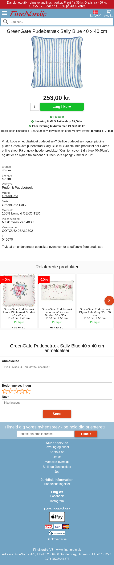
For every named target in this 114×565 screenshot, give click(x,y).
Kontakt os (57, 452)
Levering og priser (57, 447)
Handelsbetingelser (57, 484)
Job (57, 471)
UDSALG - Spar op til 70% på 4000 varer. (57, 6)
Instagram (57, 501)
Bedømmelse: (16, 385)
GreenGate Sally (14, 205)
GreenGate (10, 196)
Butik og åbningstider (57, 466)
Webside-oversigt (57, 461)
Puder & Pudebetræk (17, 187)
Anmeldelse (10, 361)
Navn (5, 396)
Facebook (57, 496)
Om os (56, 457)
